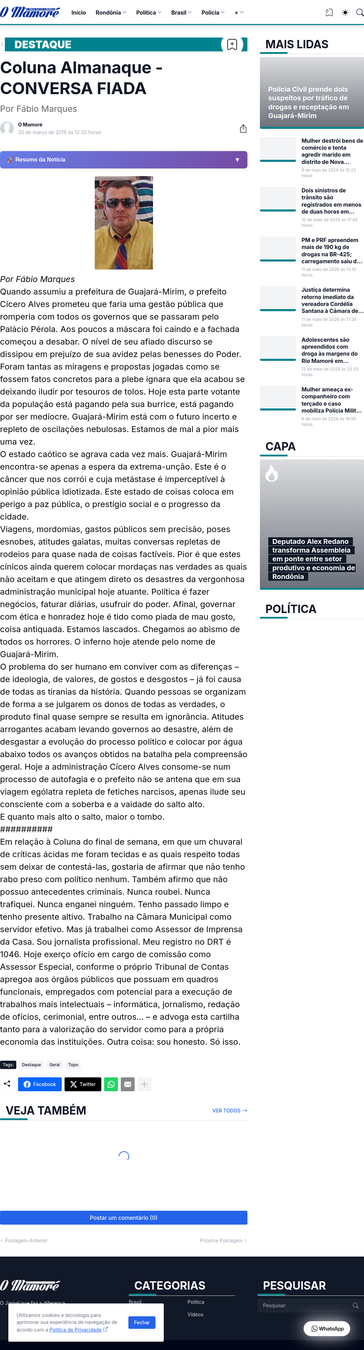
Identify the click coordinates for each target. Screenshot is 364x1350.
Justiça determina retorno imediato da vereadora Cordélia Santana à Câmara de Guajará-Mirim (330, 300)
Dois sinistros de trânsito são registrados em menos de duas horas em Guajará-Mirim (331, 201)
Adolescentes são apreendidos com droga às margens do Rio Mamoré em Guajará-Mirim (330, 350)
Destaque (43, 44)
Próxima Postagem (221, 1240)
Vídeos (196, 1314)
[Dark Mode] (342, 12)
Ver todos (227, 1110)
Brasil (178, 12)
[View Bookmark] (329, 15)
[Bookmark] (232, 44)
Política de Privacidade (76, 1330)
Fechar (142, 1322)
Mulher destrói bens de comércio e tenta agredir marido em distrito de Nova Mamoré (332, 151)
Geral (54, 1064)
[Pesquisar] (357, 12)
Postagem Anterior (26, 1240)
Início (78, 12)
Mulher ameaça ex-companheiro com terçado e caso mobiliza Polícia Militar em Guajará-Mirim (332, 400)
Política (146, 12)
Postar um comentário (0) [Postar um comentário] (124, 1217)
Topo (73, 1064)
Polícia (210, 12)
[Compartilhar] (240, 128)
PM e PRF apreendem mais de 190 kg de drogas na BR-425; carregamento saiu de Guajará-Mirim (331, 251)
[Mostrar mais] (144, 1084)
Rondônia (108, 12)
